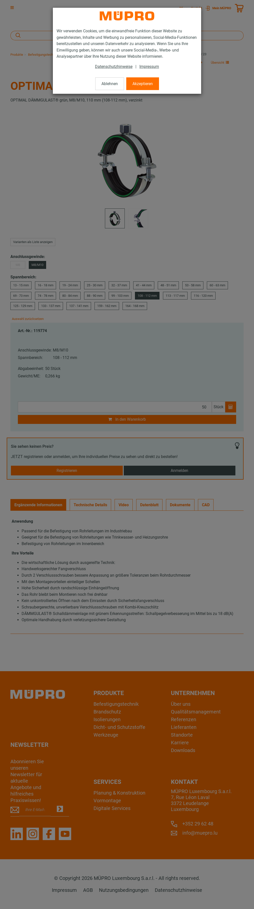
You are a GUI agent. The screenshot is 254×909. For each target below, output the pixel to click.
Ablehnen (109, 83)
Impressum (149, 66)
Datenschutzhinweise (113, 66)
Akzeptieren (142, 83)
